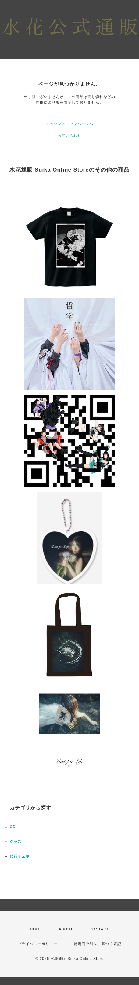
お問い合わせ (69, 135)
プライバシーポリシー (37, 944)
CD (13, 827)
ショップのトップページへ (69, 124)
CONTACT (99, 929)
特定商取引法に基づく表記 (97, 944)
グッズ (16, 841)
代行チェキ (20, 856)
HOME (36, 929)
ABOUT (66, 929)
